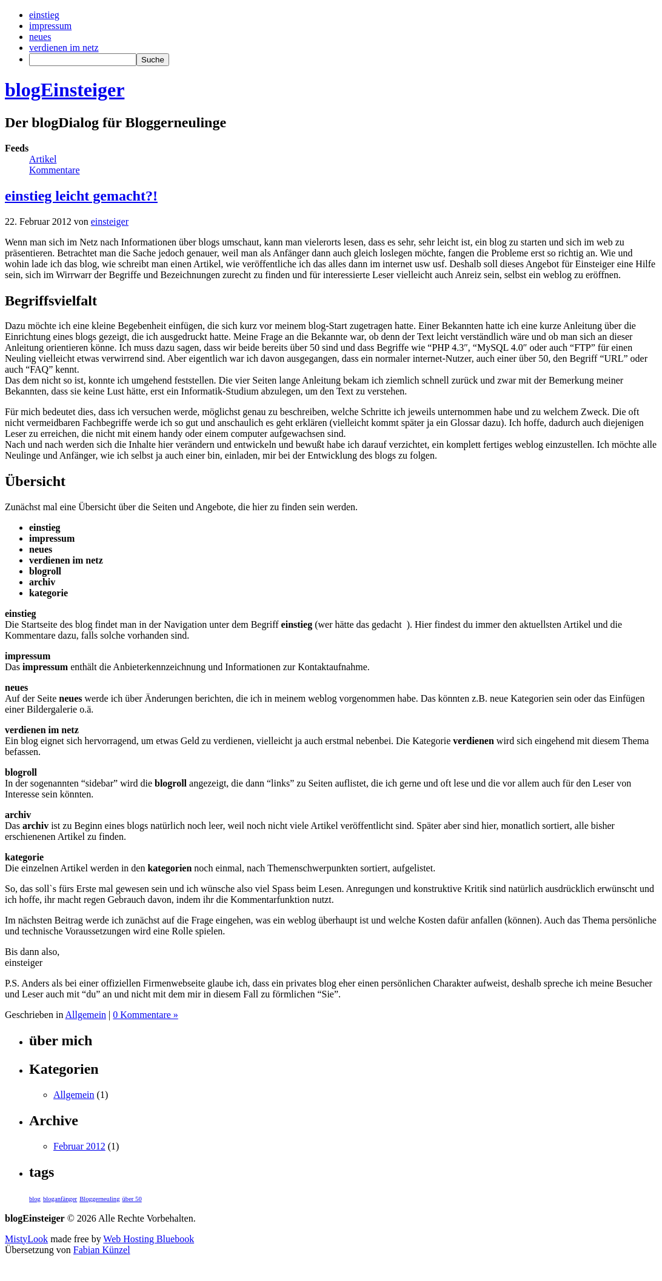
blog (35, 1199)
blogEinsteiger (64, 90)
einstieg (44, 15)
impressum (50, 26)
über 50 (131, 1199)
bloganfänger (60, 1199)
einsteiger (110, 221)
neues (40, 37)
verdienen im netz (64, 47)
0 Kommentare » (145, 1015)
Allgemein (86, 1015)
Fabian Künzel (101, 1250)
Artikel (42, 159)
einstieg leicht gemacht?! (81, 196)
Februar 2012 (79, 1146)
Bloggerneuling (99, 1199)
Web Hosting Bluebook (148, 1239)
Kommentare (54, 170)
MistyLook (26, 1239)
